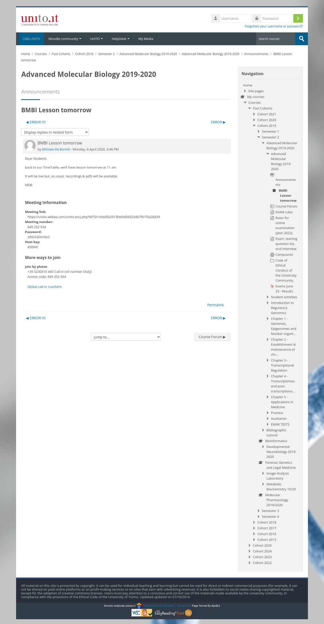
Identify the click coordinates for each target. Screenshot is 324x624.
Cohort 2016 (266, 533)
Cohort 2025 (262, 545)
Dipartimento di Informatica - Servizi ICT (163, 605)
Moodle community (65, 38)
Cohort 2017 (266, 528)
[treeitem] (270, 323)
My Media (145, 38)
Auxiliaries (279, 418)
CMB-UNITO (30, 38)
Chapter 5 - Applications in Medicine (282, 401)
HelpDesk (120, 38)
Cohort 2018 (266, 522)
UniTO (96, 38)
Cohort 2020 (266, 119)
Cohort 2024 (262, 551)
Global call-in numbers (44, 286)
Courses (254, 102)
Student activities (284, 296)
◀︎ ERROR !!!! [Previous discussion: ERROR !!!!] (35, 121)
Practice (277, 412)
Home (247, 85)
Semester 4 (270, 516)
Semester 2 (270, 137)
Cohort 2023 (262, 556)
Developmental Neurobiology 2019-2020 (281, 451)
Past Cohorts (262, 108)
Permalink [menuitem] (215, 304)
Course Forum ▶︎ (212, 336)
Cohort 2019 (266, 125)
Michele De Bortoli (56, 149)
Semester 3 (270, 510)
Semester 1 (270, 131)
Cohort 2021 (266, 114)
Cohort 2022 (262, 562)
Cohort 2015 (266, 539)
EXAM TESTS (280, 424)
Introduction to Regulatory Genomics (282, 307)
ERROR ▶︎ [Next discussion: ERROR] (218, 121)
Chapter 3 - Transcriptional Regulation (282, 365)
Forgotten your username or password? (274, 26)
